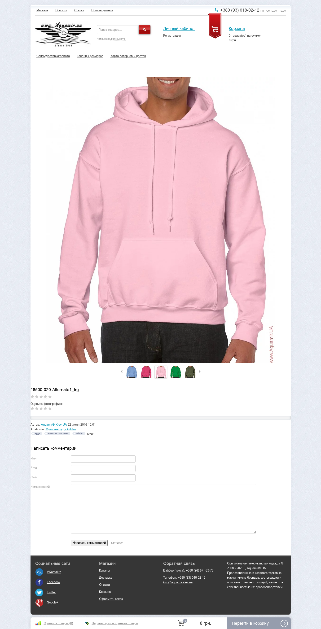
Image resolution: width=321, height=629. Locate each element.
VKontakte (48, 572)
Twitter (45, 592)
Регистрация (172, 35)
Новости (61, 10)
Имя (33, 458)
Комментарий (40, 487)
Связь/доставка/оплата (53, 56)
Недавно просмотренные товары (115, 623)
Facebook (47, 582)
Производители (102, 10)
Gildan (79, 433)
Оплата (104, 584)
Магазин (42, 10)
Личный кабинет (179, 28)
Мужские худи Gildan (61, 429)
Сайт (34, 477)
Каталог (104, 570)
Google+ (46, 602)
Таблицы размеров (90, 56)
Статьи (79, 10)
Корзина (237, 28)
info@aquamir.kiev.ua (178, 582)
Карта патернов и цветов (128, 56)
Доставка (105, 577)
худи (37, 433)
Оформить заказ (111, 599)
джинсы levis (118, 38)
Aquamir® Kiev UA (54, 424)
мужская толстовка (58, 433)
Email (34, 468)
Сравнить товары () (58, 623)
